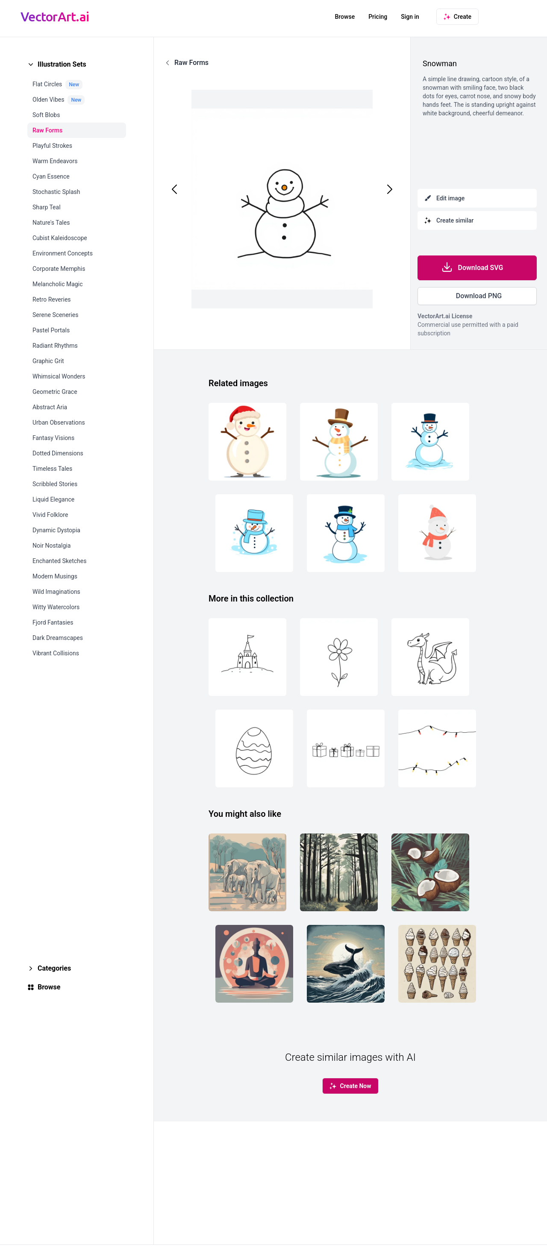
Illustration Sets (62, 64)
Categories (54, 968)
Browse (345, 16)
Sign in (410, 16)
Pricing (377, 16)
